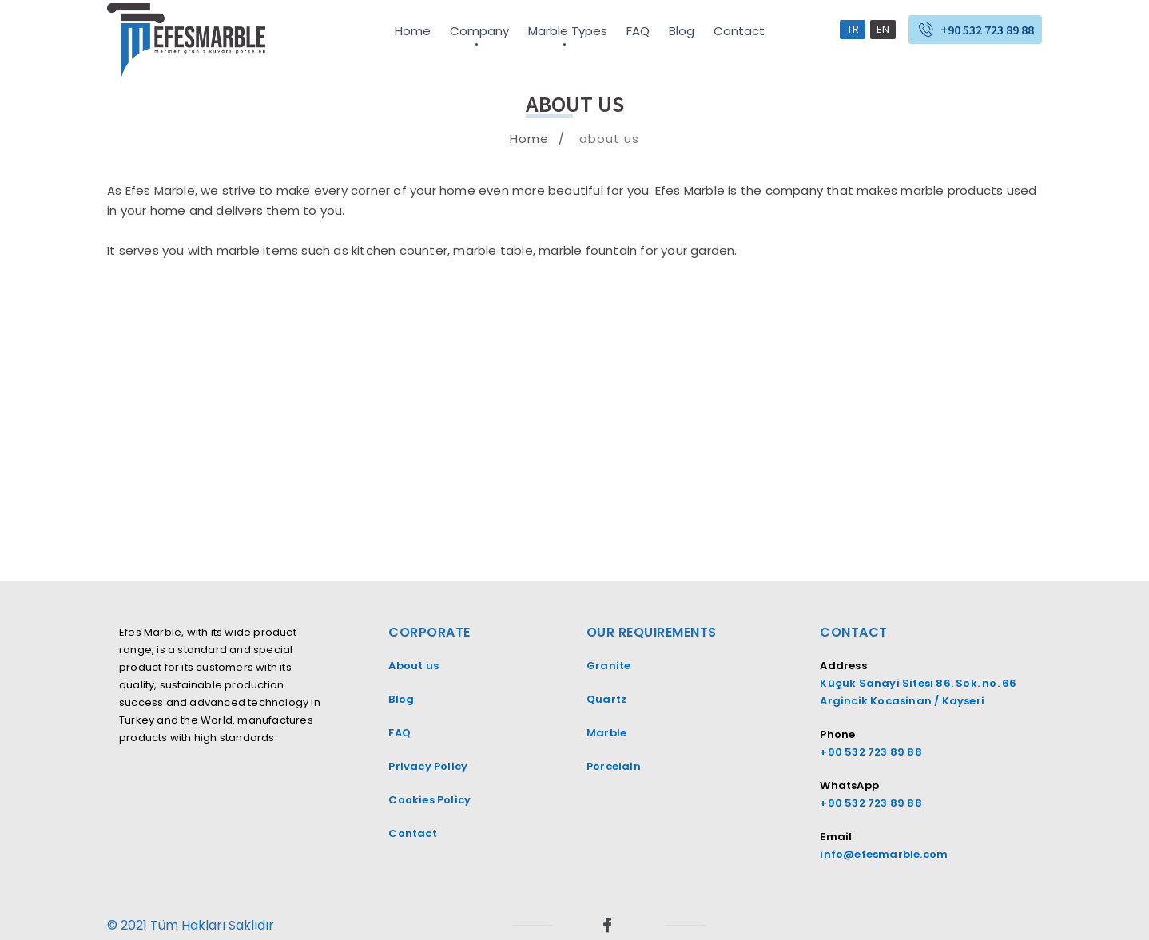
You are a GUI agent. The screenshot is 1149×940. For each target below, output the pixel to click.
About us (413, 665)
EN (883, 29)
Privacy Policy (427, 766)
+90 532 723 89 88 (987, 30)
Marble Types (567, 30)
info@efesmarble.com (884, 854)
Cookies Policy (429, 799)
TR (853, 29)
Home (413, 30)
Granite (610, 665)
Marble (606, 732)
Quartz (606, 699)
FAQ (638, 30)
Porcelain (613, 766)
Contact (739, 30)
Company (479, 30)
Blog (681, 30)
